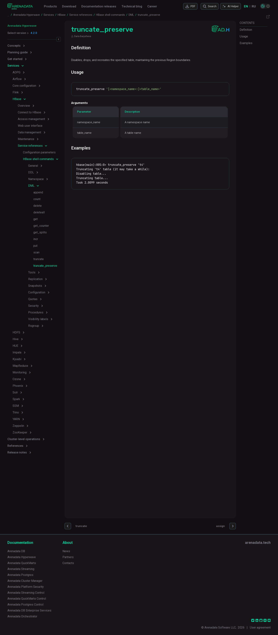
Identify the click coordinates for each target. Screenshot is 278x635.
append (38, 192)
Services (13, 65)
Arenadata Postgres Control (25, 604)
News (66, 551)
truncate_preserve (45, 265)
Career (152, 6)
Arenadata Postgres (20, 575)
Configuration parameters (39, 152)
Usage (244, 36)
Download (69, 6)
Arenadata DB (16, 551)
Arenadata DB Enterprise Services (29, 610)
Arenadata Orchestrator (22, 616)
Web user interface (30, 125)
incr (35, 239)
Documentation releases (98, 6)
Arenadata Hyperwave (22, 25)
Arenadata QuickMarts (21, 563)
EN (246, 6)
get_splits (40, 232)
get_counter (41, 225)
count (36, 199)
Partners (68, 557)
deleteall (39, 212)
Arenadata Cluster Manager (24, 581)
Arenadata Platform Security (25, 587)
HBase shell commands (38, 159)
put (35, 245)
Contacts (68, 563)
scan (36, 252)
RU (254, 6)
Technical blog (131, 6)
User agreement (260, 627)
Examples (246, 43)
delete (37, 205)
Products (50, 6)
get (35, 219)
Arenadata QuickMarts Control (26, 598)
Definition (246, 29)
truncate (38, 259)
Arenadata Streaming (20, 569)
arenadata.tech (258, 542)
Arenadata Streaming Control (25, 592)
